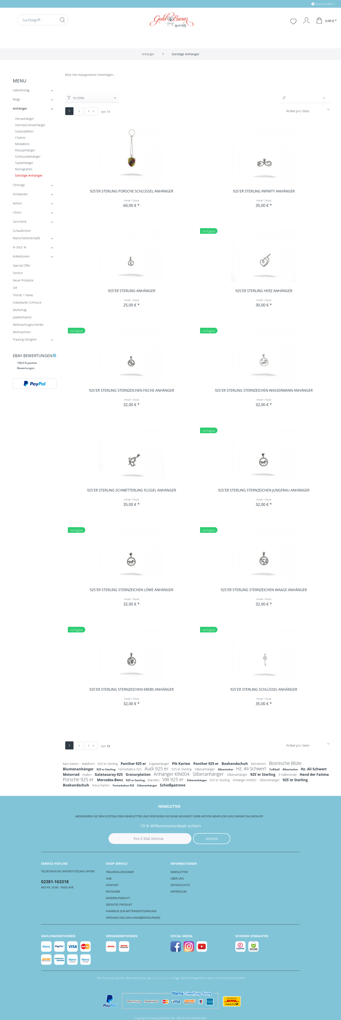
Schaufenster (22, 231)
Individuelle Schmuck (27, 302)
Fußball (274, 769)
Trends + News (23, 295)
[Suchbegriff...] (43, 20)
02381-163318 (55, 882)
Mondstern (259, 764)
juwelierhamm (22, 317)
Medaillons (22, 144)
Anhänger (33, 109)
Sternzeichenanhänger (30, 125)
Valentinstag (33, 91)
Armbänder (33, 195)
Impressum (178, 891)
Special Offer (21, 265)
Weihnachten (22, 332)
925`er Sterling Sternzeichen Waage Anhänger (264, 590)
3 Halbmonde (288, 775)
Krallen (87, 775)
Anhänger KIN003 (245, 780)
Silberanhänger (205, 769)
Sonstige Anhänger (29, 175)
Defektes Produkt (119, 904)
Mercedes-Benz (110, 780)
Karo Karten (71, 764)
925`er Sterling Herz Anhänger (263, 291)
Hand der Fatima (314, 774)
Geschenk (33, 222)
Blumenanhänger (78, 769)
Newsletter (179, 872)
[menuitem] (305, 4)
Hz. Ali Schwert (251, 769)
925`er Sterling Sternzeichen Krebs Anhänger (131, 689)
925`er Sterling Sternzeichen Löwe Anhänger (131, 590)
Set (15, 288)
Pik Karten (181, 763)
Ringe (33, 100)
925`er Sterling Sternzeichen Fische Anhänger (131, 390)
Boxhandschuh (235, 763)
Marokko (154, 780)
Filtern (75, 98)
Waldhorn (88, 764)
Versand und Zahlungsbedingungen (133, 918)
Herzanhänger (24, 119)
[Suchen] (62, 19)
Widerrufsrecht (118, 898)
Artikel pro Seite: (298, 111)
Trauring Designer (33, 340)
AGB (108, 878)
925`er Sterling (108, 764)
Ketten (33, 204)
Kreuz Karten (101, 785)
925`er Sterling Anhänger (131, 291)
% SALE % (33, 248)
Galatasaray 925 (109, 774)
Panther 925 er (134, 763)
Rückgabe (113, 891)
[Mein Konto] (304, 20)
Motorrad (71, 774)
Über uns (177, 878)
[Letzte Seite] (91, 111)
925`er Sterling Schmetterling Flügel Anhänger (131, 490)
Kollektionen (33, 257)
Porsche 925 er (79, 779)
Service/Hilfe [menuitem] (322, 4)
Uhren (33, 213)
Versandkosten (161, 978)
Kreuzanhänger (25, 150)
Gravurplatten (24, 131)
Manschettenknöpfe (33, 239)
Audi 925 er (157, 769)
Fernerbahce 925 (130, 769)
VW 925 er (173, 779)
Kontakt (112, 885)
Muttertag (19, 310)
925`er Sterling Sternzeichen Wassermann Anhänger (264, 390)
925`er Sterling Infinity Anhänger (264, 191)
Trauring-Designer (120, 872)
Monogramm (23, 169)
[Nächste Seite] (79, 111)
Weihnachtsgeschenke (28, 325)
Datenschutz (180, 885)
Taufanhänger (24, 163)
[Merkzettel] (294, 21)
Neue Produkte (23, 280)
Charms (20, 137)
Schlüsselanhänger (27, 156)
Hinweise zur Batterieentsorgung (131, 911)
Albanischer (226, 769)
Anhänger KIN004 (172, 774)
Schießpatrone (172, 785)
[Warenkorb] (326, 20)
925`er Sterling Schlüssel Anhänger (263, 689)
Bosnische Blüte (285, 763)
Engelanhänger (159, 764)
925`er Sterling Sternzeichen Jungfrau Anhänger (263, 490)
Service (18, 273)
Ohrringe (33, 186)
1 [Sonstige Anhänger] (69, 111)
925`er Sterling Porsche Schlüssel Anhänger (131, 191)
